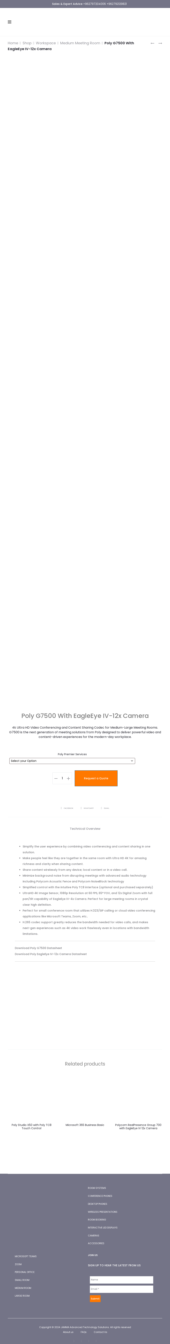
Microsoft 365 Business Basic (85, 1119)
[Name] (121, 1274)
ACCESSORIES (96, 1237)
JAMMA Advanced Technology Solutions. (85, 1321)
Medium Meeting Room (80, 43)
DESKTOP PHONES (97, 1198)
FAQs (84, 1326)
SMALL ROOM (22, 1274)
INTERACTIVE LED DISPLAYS (103, 1221)
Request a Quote (96, 772)
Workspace (46, 43)
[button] (56, 772)
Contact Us (100, 1326)
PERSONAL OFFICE (25, 1266)
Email (105, 802)
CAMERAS (93, 1229)
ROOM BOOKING (97, 1213)
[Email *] (121, 1283)
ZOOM (18, 1258)
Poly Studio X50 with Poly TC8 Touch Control (31, 1120)
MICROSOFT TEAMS (26, 1250)
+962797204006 (94, 4)
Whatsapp (87, 802)
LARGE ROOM (22, 1290)
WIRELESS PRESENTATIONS (102, 1206)
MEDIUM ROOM (23, 1282)
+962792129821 (117, 4)
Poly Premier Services (72, 748)
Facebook (66, 802)
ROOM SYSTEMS (97, 1182)
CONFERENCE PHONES (100, 1190)
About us (68, 1326)
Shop (27, 43)
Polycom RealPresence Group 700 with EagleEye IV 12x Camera (138, 1120)
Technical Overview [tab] (85, 823)
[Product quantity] (62, 772)
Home (13, 43)
